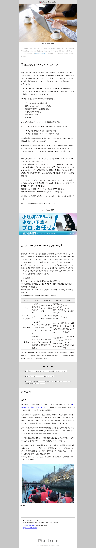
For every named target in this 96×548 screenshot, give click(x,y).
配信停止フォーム (40, 53)
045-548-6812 (30, 525)
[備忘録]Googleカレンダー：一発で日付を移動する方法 (46, 371)
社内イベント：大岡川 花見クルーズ (40, 376)
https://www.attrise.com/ (30, 528)
